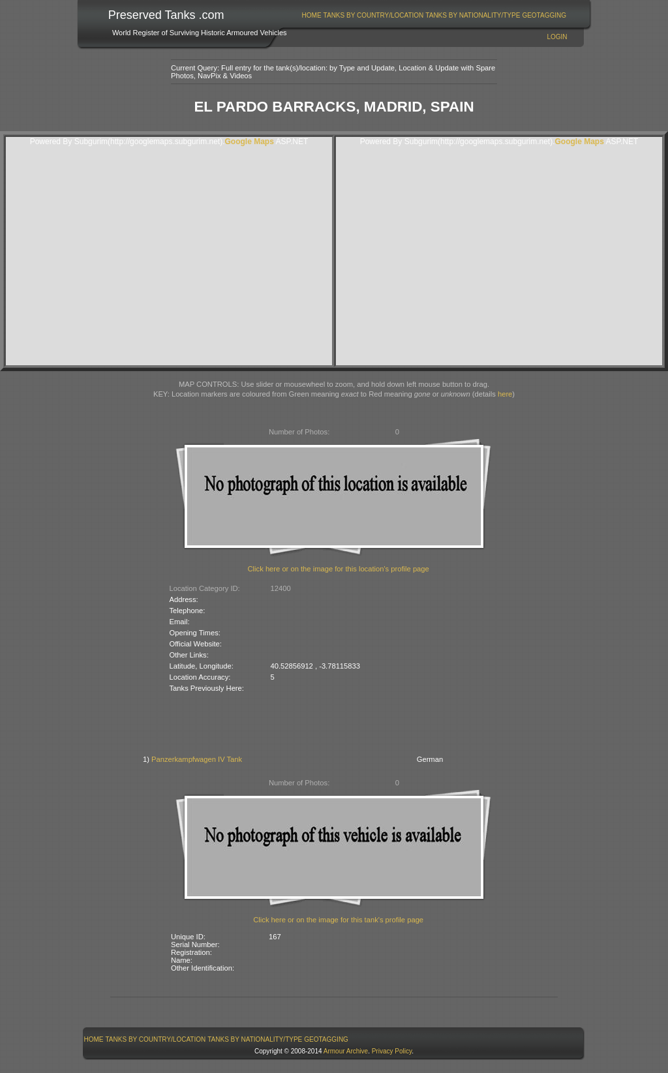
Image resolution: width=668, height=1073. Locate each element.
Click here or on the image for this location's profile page (338, 569)
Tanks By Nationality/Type (472, 15)
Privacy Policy (392, 1051)
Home (312, 15)
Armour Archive (346, 1051)
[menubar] (434, 15)
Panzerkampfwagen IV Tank (196, 759)
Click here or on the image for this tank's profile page (338, 920)
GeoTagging (544, 15)
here (505, 394)
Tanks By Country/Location (374, 15)
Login (557, 36)
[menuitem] (311, 15)
